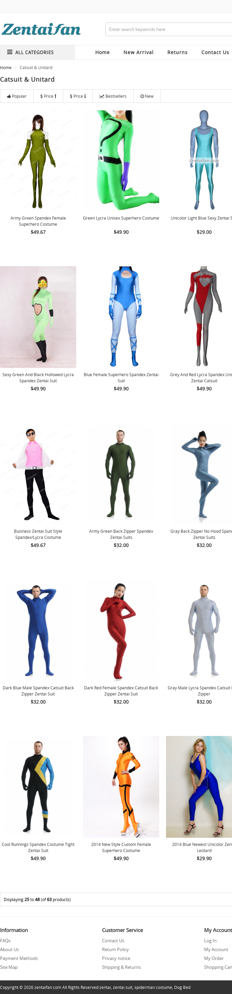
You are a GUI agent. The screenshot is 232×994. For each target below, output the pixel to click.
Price (48, 96)
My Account (216, 949)
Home (102, 52)
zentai (105, 987)
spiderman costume (153, 987)
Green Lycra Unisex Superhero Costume (121, 218)
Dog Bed (182, 987)
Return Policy (115, 949)
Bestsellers (113, 96)
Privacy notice (116, 958)
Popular (17, 96)
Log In (210, 940)
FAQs (5, 940)
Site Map (9, 967)
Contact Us (113, 940)
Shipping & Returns (121, 967)
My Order (213, 958)
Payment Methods (19, 958)
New (146, 96)
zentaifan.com (47, 987)
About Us (9, 949)
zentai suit (122, 987)
